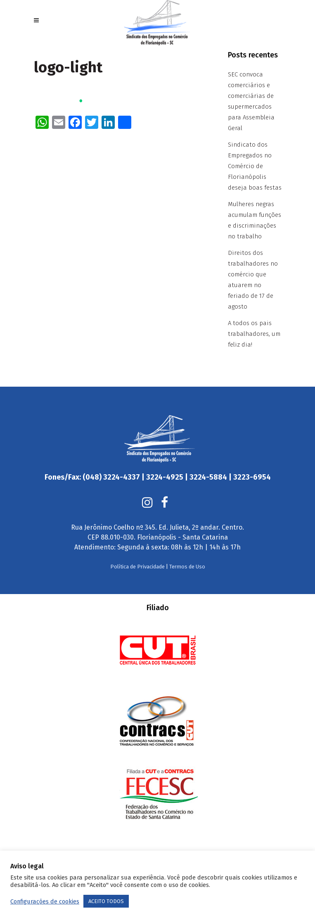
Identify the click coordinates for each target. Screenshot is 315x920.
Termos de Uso (187, 550)
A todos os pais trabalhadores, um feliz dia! (254, 333)
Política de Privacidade (137, 550)
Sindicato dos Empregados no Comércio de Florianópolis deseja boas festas (255, 166)
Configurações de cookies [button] (44, 901)
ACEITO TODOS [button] (106, 901)
